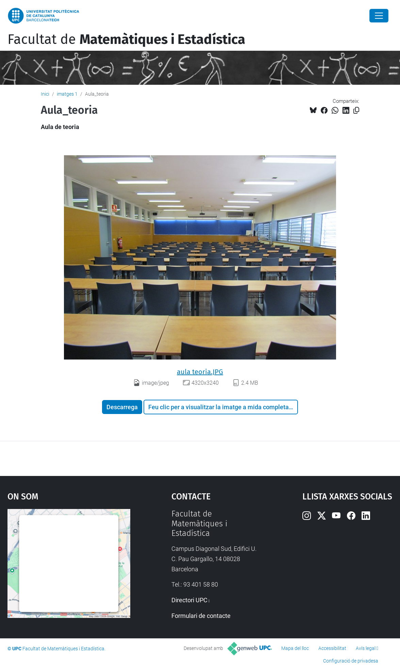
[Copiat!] (356, 110)
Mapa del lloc (295, 648)
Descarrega (122, 407)
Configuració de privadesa (350, 661)
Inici (45, 94)
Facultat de (126, 39)
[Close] (378, 15)
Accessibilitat (332, 648)
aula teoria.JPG (200, 372)
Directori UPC (189, 600)
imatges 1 (67, 94)
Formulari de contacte (201, 615)
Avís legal (366, 648)
